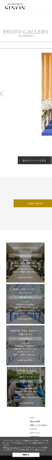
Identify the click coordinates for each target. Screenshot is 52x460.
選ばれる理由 (35, 421)
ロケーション (35, 433)
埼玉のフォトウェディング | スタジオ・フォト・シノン (26, 6)
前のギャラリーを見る (34, 160)
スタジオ (33, 429)
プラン (32, 418)
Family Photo (34, 436)
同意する (26, 455)
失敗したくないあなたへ (39, 425)
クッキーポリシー (13, 447)
